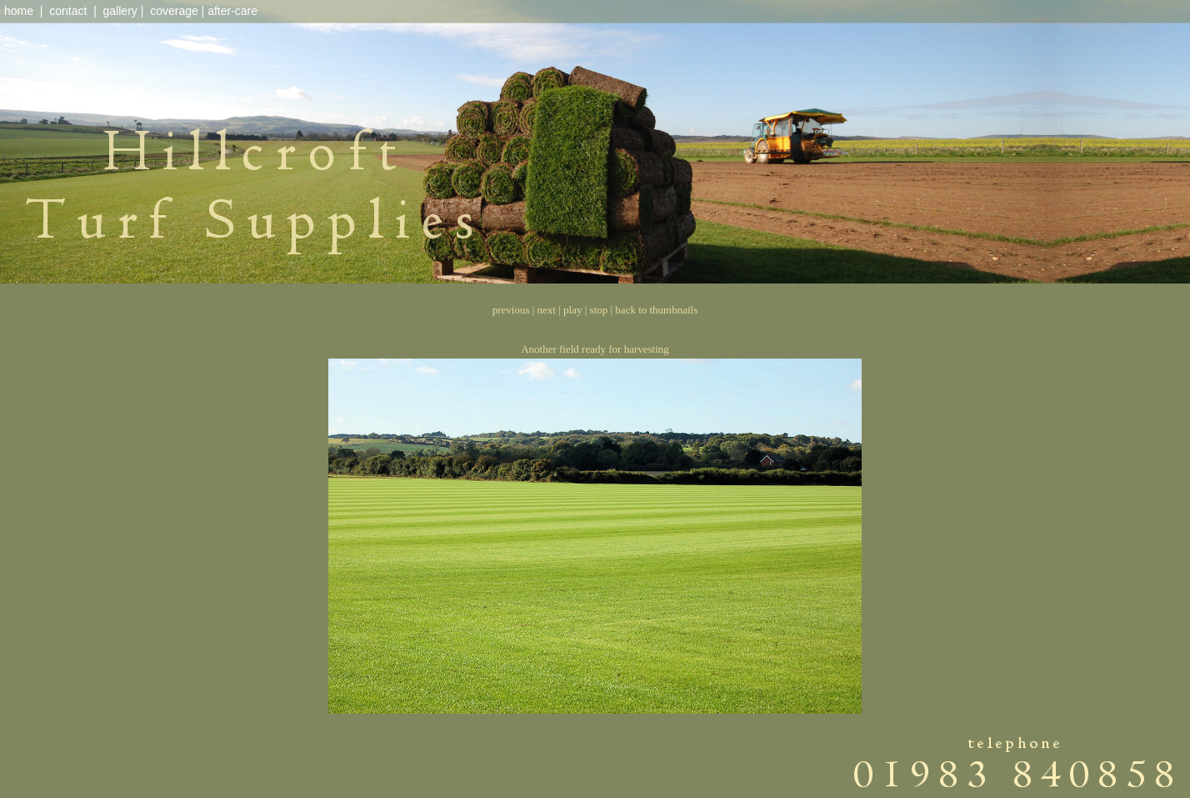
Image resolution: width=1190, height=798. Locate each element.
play (572, 310)
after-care (233, 11)
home (18, 11)
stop (599, 310)
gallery (120, 11)
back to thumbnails (656, 310)
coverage (174, 11)
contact (68, 11)
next (547, 310)
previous (511, 310)
